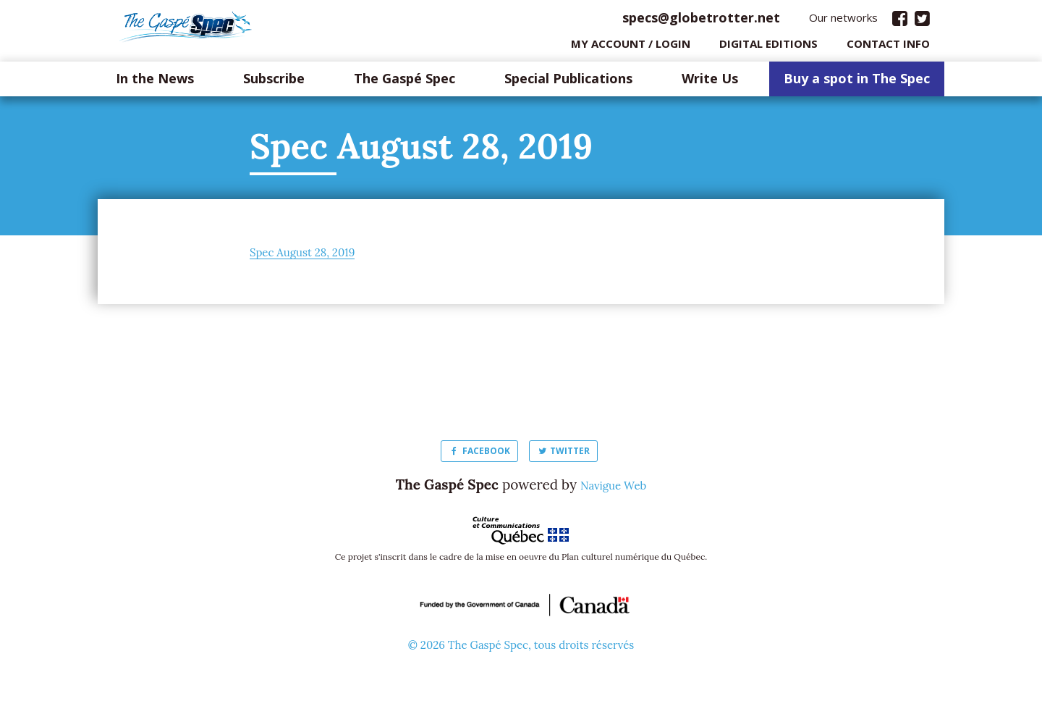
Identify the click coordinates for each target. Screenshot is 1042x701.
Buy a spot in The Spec (857, 82)
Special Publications (568, 82)
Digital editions (768, 47)
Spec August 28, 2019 (316, 255)
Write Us (710, 82)
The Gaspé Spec (404, 82)
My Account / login (630, 47)
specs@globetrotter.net (701, 21)
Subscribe (274, 82)
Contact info (888, 47)
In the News (155, 82)
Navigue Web (614, 488)
